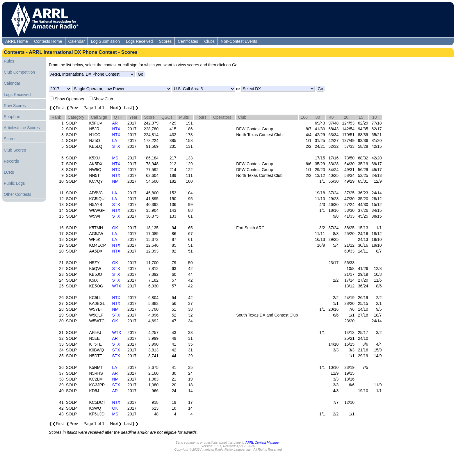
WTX (116, 286)
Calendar (76, 41)
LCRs (9, 172)
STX (116, 146)
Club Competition (19, 72)
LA (114, 140)
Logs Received (139, 41)
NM (115, 181)
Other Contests (17, 194)
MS (115, 158)
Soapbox (12, 116)
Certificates (188, 41)
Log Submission (105, 41)
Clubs (209, 41)
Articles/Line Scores (22, 127)
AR (115, 123)
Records (11, 161)
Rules (9, 61)
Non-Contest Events (239, 41)
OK (115, 227)
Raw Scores (15, 105)
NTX (116, 129)
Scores (165, 41)
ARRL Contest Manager (262, 442)
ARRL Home (16, 41)
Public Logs (14, 183)
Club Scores (15, 150)
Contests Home (48, 41)
